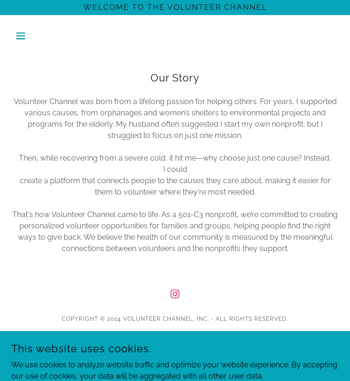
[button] (35, 35)
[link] (175, 293)
